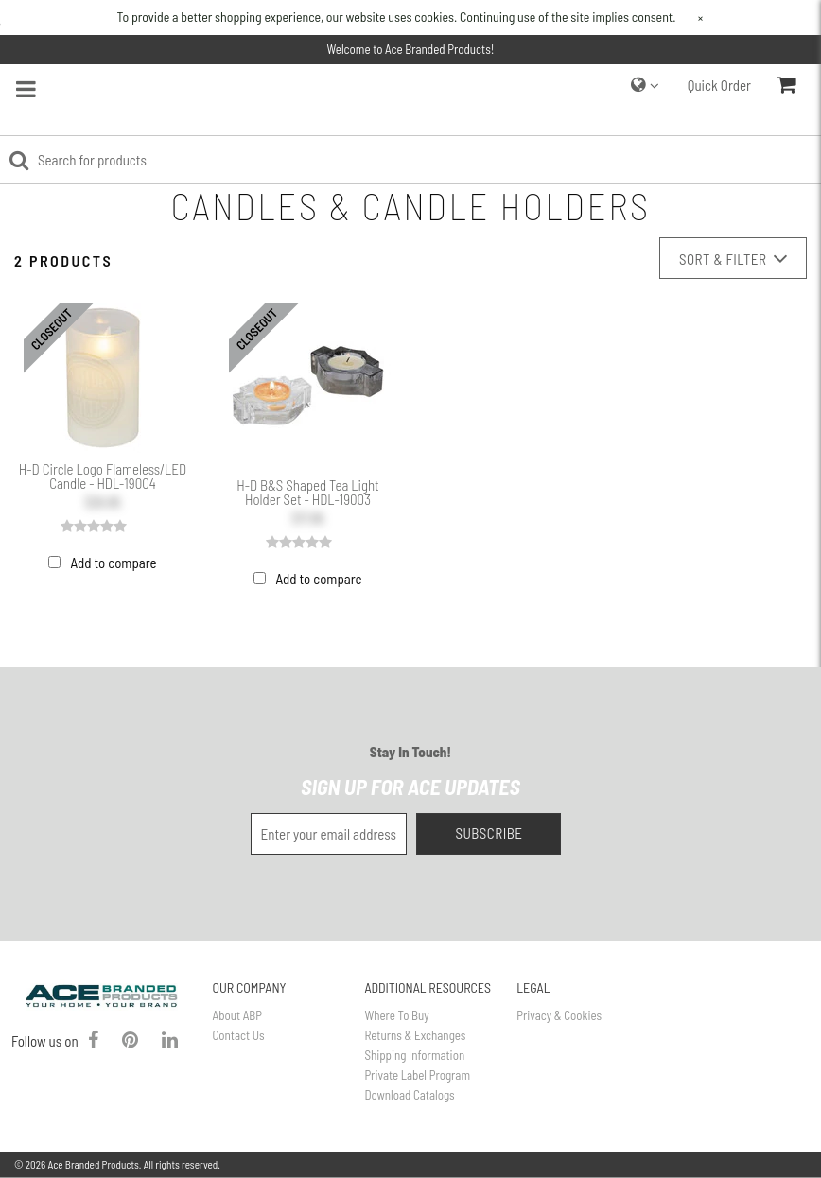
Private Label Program (417, 1075)
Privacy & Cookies (559, 1015)
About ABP (237, 1015)
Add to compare (113, 562)
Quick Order (719, 85)
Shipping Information (414, 1055)
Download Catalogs (409, 1094)
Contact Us (239, 1035)
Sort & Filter (733, 258)
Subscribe (488, 832)
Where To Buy (396, 1015)
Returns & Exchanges (414, 1035)
